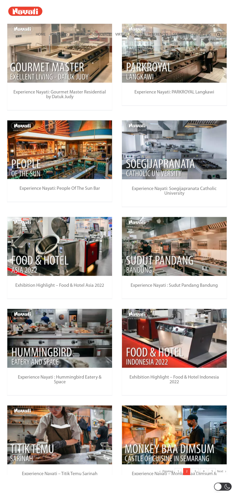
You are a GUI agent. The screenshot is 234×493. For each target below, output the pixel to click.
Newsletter (117, 470)
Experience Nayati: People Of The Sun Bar (74, 179)
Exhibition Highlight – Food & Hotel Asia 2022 (67, 274)
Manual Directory (117, 489)
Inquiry (117, 461)
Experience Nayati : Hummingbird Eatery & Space (59, 367)
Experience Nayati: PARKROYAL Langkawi (170, 92)
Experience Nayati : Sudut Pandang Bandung (178, 274)
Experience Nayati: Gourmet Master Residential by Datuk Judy (59, 94)
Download (117, 479)
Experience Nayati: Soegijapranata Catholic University (163, 189)
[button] (219, 34)
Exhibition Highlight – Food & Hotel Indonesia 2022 (170, 367)
